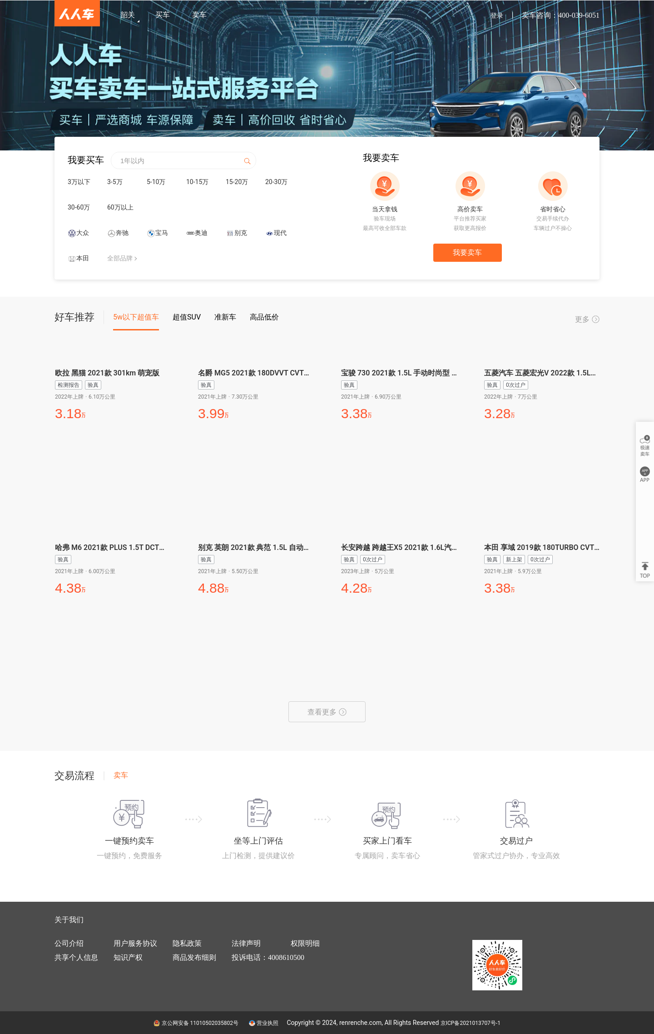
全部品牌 (120, 258)
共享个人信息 (76, 957)
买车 (162, 15)
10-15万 (197, 181)
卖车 (199, 15)
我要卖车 (467, 252)
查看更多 (327, 712)
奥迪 (201, 232)
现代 (280, 232)
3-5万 (115, 181)
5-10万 (156, 181)
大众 (82, 232)
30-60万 (79, 207)
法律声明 (246, 943)
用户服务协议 (135, 943)
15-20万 (237, 181)
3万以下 (79, 181)
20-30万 (276, 181)
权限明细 (305, 943)
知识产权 (128, 957)
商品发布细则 (194, 957)
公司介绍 (69, 943)
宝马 (161, 232)
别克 (240, 232)
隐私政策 (187, 943)
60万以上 (120, 207)
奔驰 (122, 232)
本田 (82, 258)
